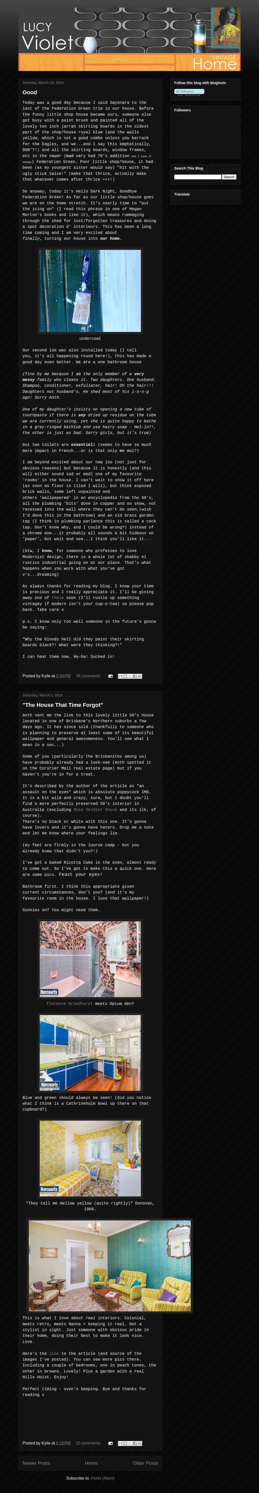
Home (91, 1463)
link (54, 1354)
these (58, 598)
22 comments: (89, 1443)
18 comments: (89, 676)
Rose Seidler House (95, 810)
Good (30, 92)
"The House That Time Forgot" (63, 705)
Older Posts (145, 1463)
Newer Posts (36, 1463)
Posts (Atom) (102, 1478)
